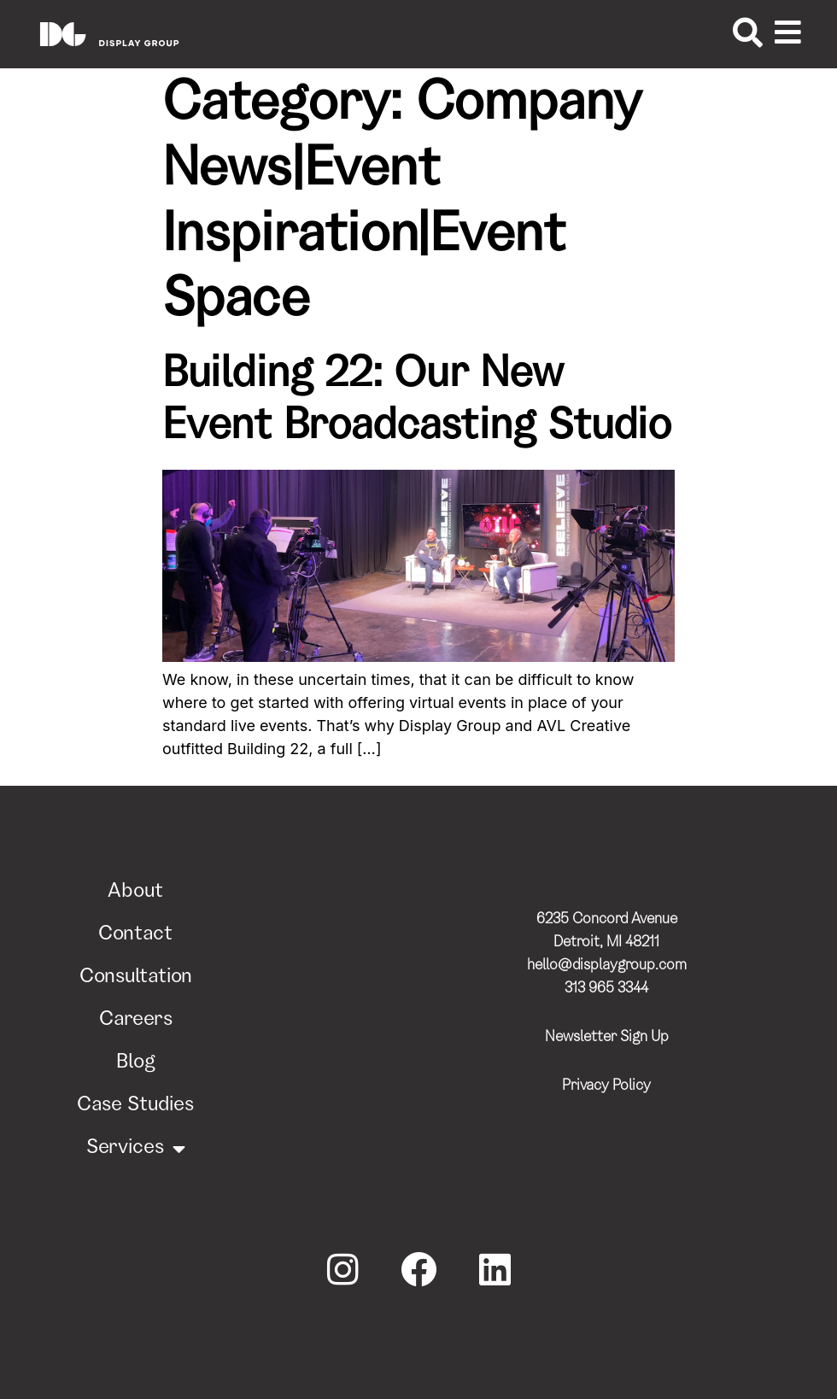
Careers (136, 1020)
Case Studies (135, 1106)
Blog (135, 1063)
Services (135, 1149)
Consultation (135, 978)
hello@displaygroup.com (607, 966)
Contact (135, 935)
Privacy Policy (606, 1086)
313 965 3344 (606, 989)
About (135, 892)
